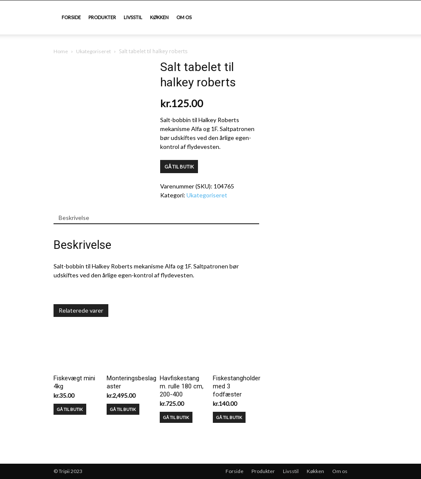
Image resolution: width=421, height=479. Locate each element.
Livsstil (133, 17)
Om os (184, 17)
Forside (71, 17)
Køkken (159, 17)
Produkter (102, 17)
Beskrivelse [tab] (74, 217)
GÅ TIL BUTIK (179, 166)
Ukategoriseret (93, 51)
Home (61, 51)
